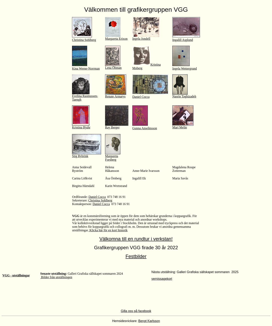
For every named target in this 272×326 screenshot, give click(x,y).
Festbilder (136, 256)
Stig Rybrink (86, 155)
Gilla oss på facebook (136, 311)
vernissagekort (161, 278)
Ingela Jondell (146, 37)
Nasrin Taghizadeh (184, 95)
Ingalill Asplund (182, 40)
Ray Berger (116, 126)
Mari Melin (179, 127)
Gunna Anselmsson (144, 128)
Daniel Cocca (141, 96)
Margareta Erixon (116, 38)
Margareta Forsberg (112, 156)
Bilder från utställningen (56, 277)
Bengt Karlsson (149, 321)
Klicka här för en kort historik (108, 230)
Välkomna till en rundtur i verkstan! (136, 238)
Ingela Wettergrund (184, 68)
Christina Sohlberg (84, 40)
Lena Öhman (113, 67)
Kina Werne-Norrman (86, 68)
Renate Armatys (115, 96)
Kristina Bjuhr (81, 126)
